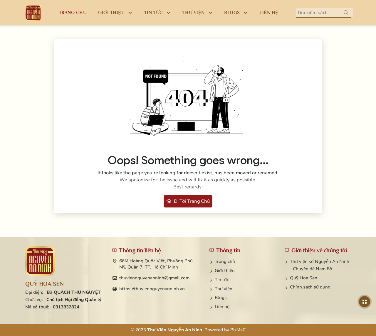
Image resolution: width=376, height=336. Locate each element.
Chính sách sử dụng (310, 287)
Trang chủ (225, 261)
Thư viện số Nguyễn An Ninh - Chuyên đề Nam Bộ (319, 265)
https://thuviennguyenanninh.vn (152, 289)
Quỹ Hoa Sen (303, 278)
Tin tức (222, 280)
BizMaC (238, 330)
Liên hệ (222, 307)
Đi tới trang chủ (188, 201)
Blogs (221, 297)
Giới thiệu (225, 270)
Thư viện (223, 289)
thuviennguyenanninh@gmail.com (154, 278)
